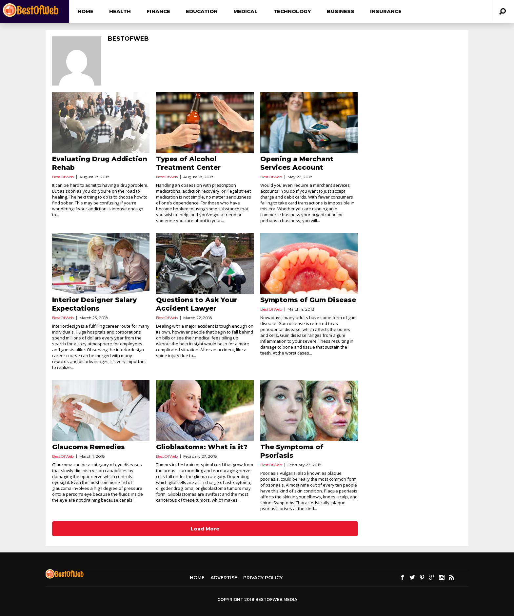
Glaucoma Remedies (88, 447)
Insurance (386, 11)
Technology (292, 11)
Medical (245, 11)
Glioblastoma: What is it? (201, 447)
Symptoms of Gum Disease (308, 300)
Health (120, 11)
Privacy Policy (263, 578)
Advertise (223, 578)
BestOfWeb (63, 176)
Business (340, 11)
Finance (158, 11)
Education (202, 11)
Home (85, 11)
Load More (205, 529)
